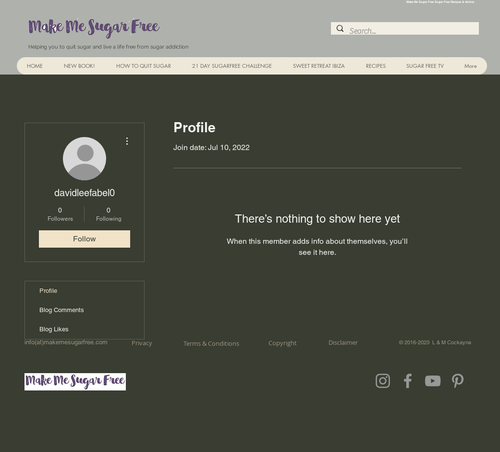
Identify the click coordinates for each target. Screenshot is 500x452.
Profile (48, 290)
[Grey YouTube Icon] (432, 380)
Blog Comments (61, 310)
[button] (375, 66)
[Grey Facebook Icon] (407, 380)
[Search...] (404, 31)
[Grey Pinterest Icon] (457, 380)
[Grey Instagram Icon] (382, 380)
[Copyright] (283, 343)
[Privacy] (142, 343)
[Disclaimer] (343, 342)
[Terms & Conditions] (211, 343)
